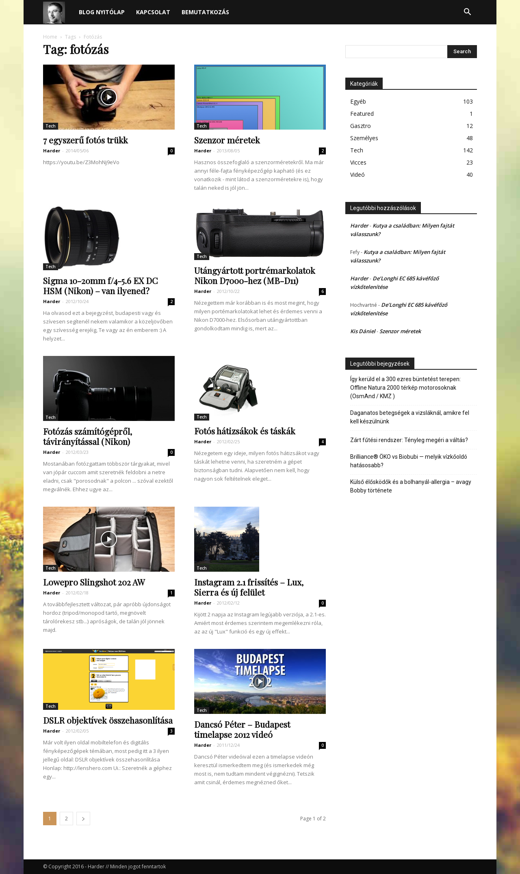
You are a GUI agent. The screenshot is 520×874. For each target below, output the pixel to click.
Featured (362, 113)
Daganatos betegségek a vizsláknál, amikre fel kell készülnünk (409, 417)
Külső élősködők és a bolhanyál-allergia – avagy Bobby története (410, 486)
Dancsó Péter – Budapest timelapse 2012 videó (242, 729)
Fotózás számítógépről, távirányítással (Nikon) (87, 436)
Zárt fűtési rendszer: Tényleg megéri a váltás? (409, 440)
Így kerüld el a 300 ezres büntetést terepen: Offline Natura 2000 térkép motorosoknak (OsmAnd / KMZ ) (405, 387)
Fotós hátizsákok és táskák (244, 430)
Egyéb (358, 101)
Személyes (364, 138)
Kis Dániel (362, 331)
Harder (51, 150)
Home (50, 36)
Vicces (358, 162)
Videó (357, 174)
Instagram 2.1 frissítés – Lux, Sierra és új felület (248, 587)
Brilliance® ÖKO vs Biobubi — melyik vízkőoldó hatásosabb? (408, 460)
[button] (467, 13)
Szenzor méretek (227, 139)
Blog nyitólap (102, 12)
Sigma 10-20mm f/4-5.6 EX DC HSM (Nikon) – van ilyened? (100, 285)
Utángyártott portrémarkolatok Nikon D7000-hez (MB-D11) (254, 275)
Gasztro (360, 126)
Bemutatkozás (205, 12)
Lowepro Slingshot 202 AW (94, 582)
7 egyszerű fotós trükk (85, 139)
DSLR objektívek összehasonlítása (108, 720)
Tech (51, 126)
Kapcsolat (153, 12)
